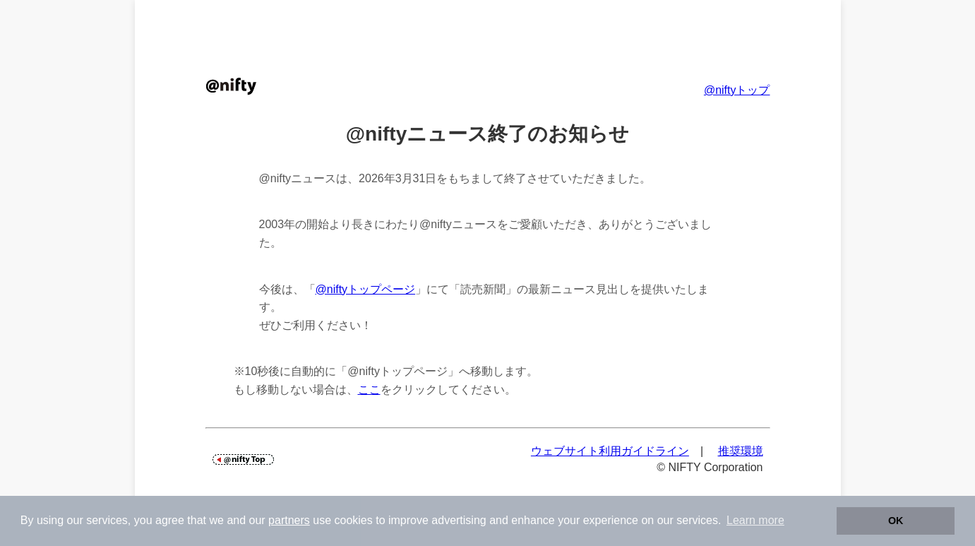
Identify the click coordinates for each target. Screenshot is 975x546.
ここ (369, 390)
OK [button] (896, 520)
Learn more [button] (755, 520)
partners (289, 520)
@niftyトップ (737, 90)
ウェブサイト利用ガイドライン (610, 451)
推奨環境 (740, 451)
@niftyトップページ (366, 289)
